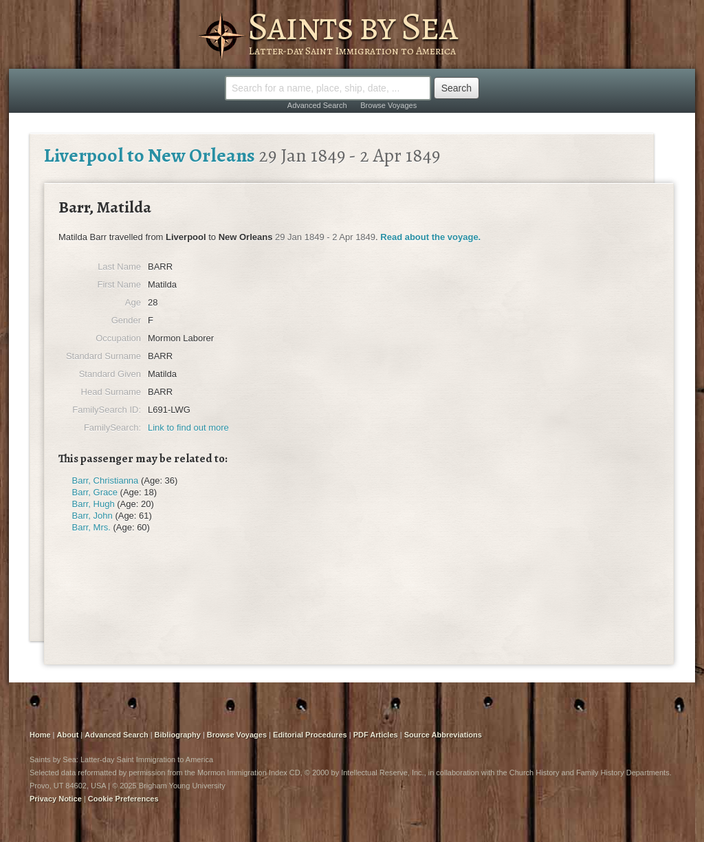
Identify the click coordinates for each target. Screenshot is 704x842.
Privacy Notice (56, 799)
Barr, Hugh (93, 504)
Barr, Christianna (105, 480)
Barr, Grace (95, 492)
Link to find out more (188, 427)
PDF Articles (375, 735)
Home (40, 735)
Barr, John (92, 515)
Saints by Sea (352, 26)
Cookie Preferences (123, 799)
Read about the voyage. (430, 237)
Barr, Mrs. (91, 527)
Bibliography (178, 735)
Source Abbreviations (443, 735)
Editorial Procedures (310, 735)
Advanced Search (317, 105)
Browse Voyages (388, 105)
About (68, 735)
